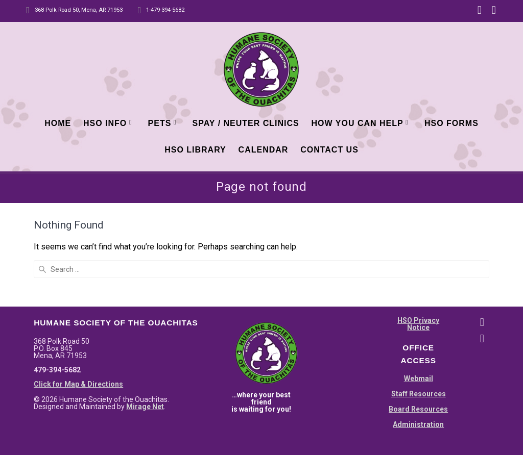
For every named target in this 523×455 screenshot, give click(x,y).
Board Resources (418, 335)
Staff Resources (418, 319)
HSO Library (195, 149)
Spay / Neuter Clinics (246, 123)
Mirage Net (145, 332)
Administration (418, 350)
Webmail (418, 304)
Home (57, 123)
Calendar (264, 149)
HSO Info (105, 123)
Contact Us (329, 149)
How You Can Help (357, 123)
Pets (160, 123)
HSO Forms (451, 123)
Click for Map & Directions (78, 310)
